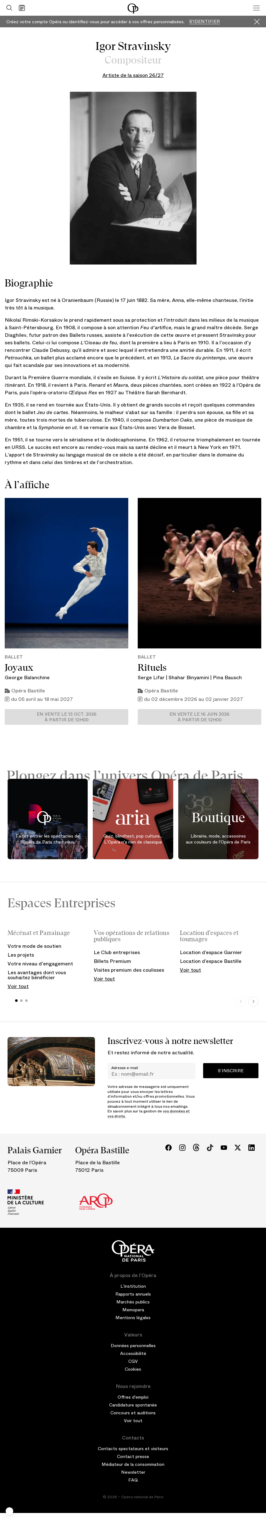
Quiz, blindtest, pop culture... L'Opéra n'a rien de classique (133, 839)
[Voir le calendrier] (23, 8)
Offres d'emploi (133, 1397)
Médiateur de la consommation (133, 1464)
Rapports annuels (133, 1294)
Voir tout (18, 986)
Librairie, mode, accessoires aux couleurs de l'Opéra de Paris (218, 839)
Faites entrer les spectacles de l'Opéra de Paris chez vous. (48, 839)
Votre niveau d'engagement (40, 963)
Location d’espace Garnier (211, 952)
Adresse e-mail (124, 1067)
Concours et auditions (133, 1413)
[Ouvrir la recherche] (8, 8)
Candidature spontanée (133, 1405)
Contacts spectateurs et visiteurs (133, 1448)
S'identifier (204, 21)
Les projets (21, 954)
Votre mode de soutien (34, 946)
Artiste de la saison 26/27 (133, 75)
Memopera (133, 1310)
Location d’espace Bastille (210, 961)
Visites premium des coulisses (129, 970)
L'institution (133, 1286)
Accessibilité (133, 1353)
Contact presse (133, 1456)
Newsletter (133, 1472)
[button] (9, 1511)
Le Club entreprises (117, 952)
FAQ (133, 1480)
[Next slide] (253, 1002)
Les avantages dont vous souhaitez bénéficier (37, 975)
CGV (133, 1361)
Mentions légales (133, 1317)
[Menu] (256, 8)
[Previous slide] (241, 1002)
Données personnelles (133, 1345)
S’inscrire (231, 1071)
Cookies (133, 1369)
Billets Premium (112, 961)
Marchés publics (133, 1302)
